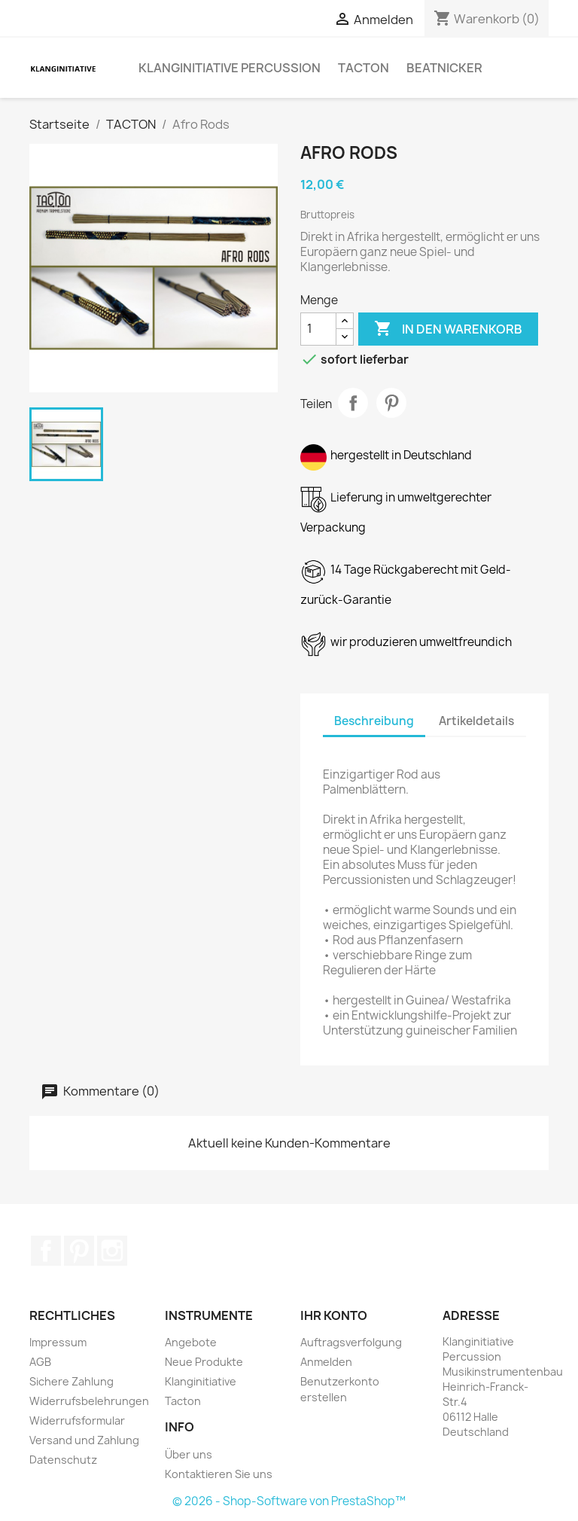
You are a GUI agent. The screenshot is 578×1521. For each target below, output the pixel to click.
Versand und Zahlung (84, 1440)
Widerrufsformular (77, 1420)
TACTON (363, 67)
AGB (40, 1362)
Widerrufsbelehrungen (89, 1401)
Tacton (183, 1401)
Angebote (191, 1342)
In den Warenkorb (448, 329)
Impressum (58, 1342)
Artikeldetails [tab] (476, 721)
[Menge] (318, 329)
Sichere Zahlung (71, 1381)
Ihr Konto (333, 1315)
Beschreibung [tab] (374, 721)
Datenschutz (63, 1459)
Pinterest (391, 403)
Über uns (188, 1454)
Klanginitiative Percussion (229, 67)
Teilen (353, 403)
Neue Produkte (204, 1362)
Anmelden (326, 1362)
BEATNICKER (444, 67)
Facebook (46, 1251)
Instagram (112, 1251)
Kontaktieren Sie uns (218, 1474)
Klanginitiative (200, 1381)
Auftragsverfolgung (351, 1342)
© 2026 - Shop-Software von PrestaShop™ (289, 1501)
